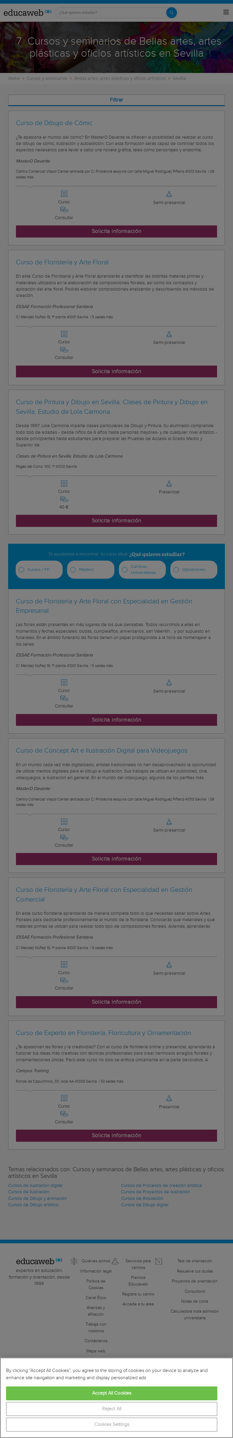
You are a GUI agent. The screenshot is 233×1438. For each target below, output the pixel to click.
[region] (116, 1398)
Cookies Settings (111, 1424)
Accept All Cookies (112, 1393)
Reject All (112, 1409)
